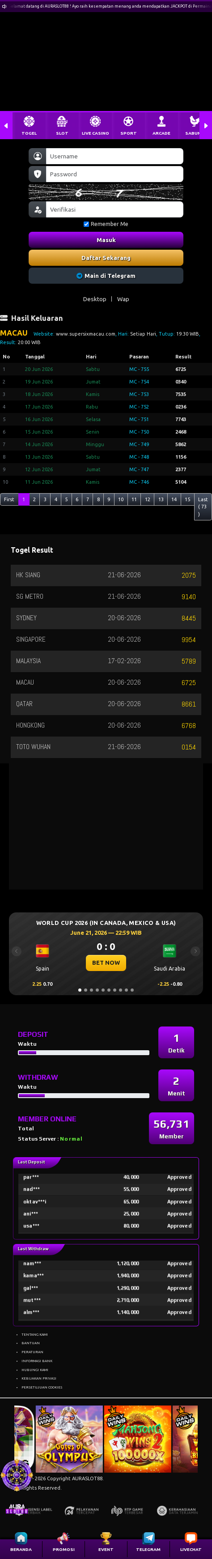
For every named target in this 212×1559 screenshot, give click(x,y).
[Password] (114, 174)
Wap (123, 298)
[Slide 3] (91, 990)
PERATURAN (32, 1352)
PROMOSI (64, 1549)
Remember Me (106, 224)
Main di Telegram (106, 275)
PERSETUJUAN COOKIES (41, 1387)
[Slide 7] (114, 990)
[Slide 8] (120, 990)
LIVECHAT (191, 1549)
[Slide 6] (108, 990)
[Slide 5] (103, 990)
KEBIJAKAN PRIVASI (38, 1378)
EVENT (106, 1549)
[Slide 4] (97, 990)
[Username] (114, 156)
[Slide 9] (126, 990)
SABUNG (194, 133)
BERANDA (21, 1549)
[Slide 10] (132, 990)
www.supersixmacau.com (85, 334)
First (9, 499)
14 (174, 499)
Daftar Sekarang (106, 257)
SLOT (62, 133)
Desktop (94, 298)
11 (134, 499)
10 (120, 499)
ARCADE (161, 133)
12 (147, 499)
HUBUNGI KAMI (34, 1370)
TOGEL (29, 133)
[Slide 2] (85, 990)
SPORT (128, 133)
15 (187, 499)
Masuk (106, 239)
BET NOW (106, 962)
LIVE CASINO (95, 133)
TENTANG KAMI (34, 1334)
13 (161, 499)
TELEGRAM (148, 1549)
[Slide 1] (79, 990)
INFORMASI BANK (36, 1361)
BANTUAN (30, 1343)
